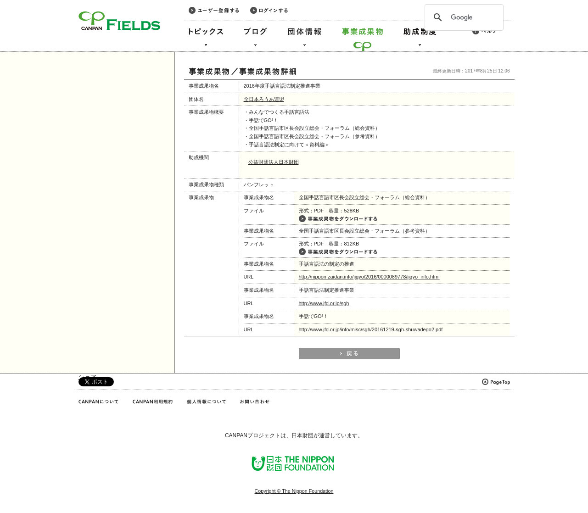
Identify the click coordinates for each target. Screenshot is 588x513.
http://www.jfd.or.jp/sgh (324, 303)
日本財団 (302, 435)
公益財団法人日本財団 (273, 162)
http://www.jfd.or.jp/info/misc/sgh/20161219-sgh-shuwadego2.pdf (371, 329)
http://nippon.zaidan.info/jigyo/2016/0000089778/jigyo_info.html (369, 276)
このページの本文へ (27, 0)
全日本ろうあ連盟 (264, 99)
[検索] (463, 17)
